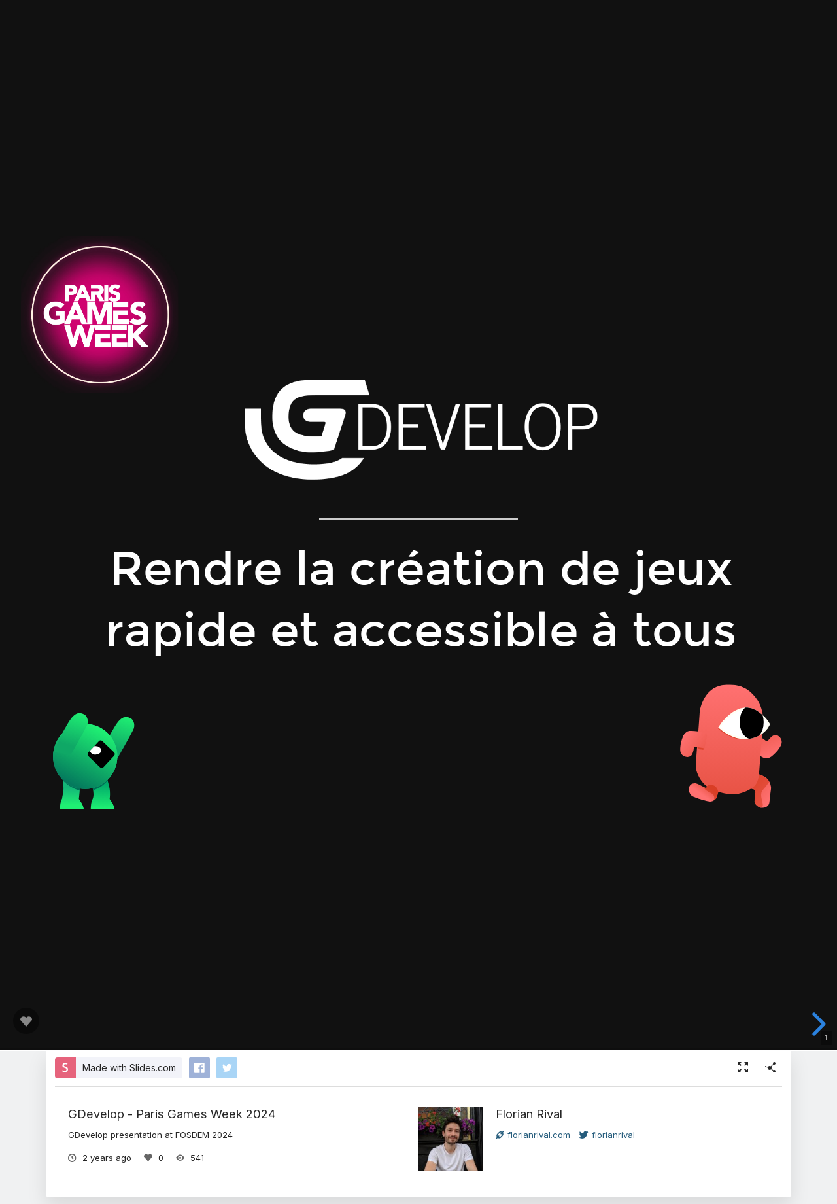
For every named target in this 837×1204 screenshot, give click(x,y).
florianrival (607, 1134)
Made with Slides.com (129, 1067)
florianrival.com (533, 1134)
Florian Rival (529, 1114)
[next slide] (816, 1024)
